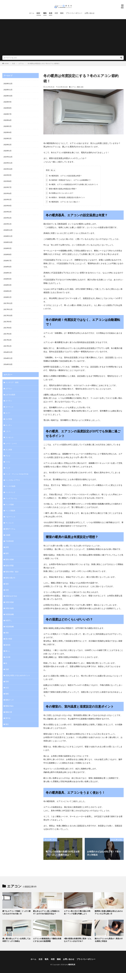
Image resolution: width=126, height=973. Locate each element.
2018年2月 (7, 291)
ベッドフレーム (11, 498)
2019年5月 (7, 199)
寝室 (7, 584)
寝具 (45, 13)
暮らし (7, 651)
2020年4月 (7, 132)
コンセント (9, 437)
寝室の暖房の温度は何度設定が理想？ (61, 188)
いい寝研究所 (70, 964)
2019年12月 (8, 157)
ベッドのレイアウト (12, 480)
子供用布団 (9, 541)
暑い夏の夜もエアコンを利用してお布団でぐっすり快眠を (16, 939)
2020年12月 (8, 84)
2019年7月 (7, 187)
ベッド (7, 468)
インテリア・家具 (12, 382)
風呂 (7, 724)
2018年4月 (7, 279)
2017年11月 (8, 309)
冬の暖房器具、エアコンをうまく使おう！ (63, 201)
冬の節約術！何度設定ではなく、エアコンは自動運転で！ (69, 180)
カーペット (9, 407)
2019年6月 (7, 193)
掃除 (7, 633)
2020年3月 (7, 138)
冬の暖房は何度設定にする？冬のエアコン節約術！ (44, 63)
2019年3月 (7, 212)
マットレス (9, 523)
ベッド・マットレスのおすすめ (16, 474)
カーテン (8, 401)
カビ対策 (8, 419)
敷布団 (7, 645)
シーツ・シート (11, 443)
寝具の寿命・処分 (12, 572)
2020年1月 (7, 151)
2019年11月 (8, 163)
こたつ (7, 431)
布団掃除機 (9, 627)
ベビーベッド (10, 517)
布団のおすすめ (11, 596)
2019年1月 (7, 224)
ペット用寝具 (10, 511)
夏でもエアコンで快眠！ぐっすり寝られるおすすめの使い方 (16, 912)
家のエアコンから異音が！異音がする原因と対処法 (109, 939)
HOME (6, 63)
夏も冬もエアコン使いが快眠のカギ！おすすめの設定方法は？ (46, 912)
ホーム (31, 13)
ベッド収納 (9, 504)
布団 (56, 13)
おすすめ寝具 (10, 395)
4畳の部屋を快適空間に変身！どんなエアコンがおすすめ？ (77, 939)
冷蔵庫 (7, 535)
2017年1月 (7, 346)
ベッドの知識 (10, 486)
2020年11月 (8, 90)
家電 (7, 547)
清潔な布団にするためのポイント (17, 675)
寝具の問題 (9, 565)
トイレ (7, 462)
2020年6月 (7, 120)
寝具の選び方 (10, 578)
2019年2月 (7, 218)
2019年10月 (8, 169)
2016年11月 (8, 358)
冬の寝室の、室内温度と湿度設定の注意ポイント (65, 197)
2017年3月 (7, 334)
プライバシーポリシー (74, 13)
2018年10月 (8, 242)
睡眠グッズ (9, 700)
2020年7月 (7, 114)
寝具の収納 (9, 559)
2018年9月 (7, 248)
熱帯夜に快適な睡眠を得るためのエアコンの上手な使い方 (109, 912)
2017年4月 (7, 328)
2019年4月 (7, 206)
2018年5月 (7, 273)
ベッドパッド (10, 492)
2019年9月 (7, 175)
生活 (38, 13)
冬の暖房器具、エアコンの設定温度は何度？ (64, 175)
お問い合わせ (89, 13)
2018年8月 (7, 254)
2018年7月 (7, 261)
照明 (7, 681)
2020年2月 (7, 145)
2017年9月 (7, 322)
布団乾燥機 (9, 614)
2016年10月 (8, 364)
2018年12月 (8, 230)
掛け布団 (8, 639)
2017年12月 (8, 303)
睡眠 (61, 13)
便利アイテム (10, 529)
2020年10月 (8, 96)
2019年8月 (7, 181)
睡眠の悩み (9, 706)
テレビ (7, 456)
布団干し (8, 620)
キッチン (8, 425)
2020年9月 (7, 102)
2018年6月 (7, 267)
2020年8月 (7, 108)
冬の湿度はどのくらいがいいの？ (59, 193)
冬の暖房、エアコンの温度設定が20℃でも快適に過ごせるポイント (72, 184)
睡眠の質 (8, 712)
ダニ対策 (8, 450)
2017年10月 (8, 315)
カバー (7, 413)
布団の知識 (9, 608)
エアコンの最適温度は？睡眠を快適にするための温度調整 (47, 939)
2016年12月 (8, 352)
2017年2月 (7, 340)
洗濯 (7, 669)
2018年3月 (7, 285)
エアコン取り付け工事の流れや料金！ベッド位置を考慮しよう (77, 912)
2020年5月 (7, 126)
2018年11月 (8, 236)
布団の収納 (9, 602)
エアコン (21, 63)
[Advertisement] (63, 37)
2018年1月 (7, 297)
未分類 (7, 657)
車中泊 (7, 718)
